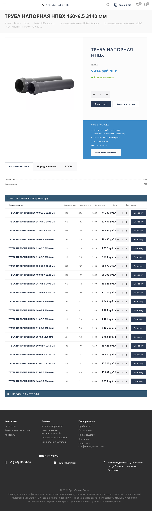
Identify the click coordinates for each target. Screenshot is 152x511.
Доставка (83, 439)
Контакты (10, 434)
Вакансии (10, 426)
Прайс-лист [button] (84, 426)
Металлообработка (52, 426)
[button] (122, 5)
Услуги (45, 421)
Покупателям (85, 430)
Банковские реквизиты (18, 430)
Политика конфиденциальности (91, 445)
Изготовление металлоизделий (51, 432)
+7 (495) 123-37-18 (57, 5)
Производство (86, 434)
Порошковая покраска (54, 437)
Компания (11, 421)
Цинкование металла (53, 441)
